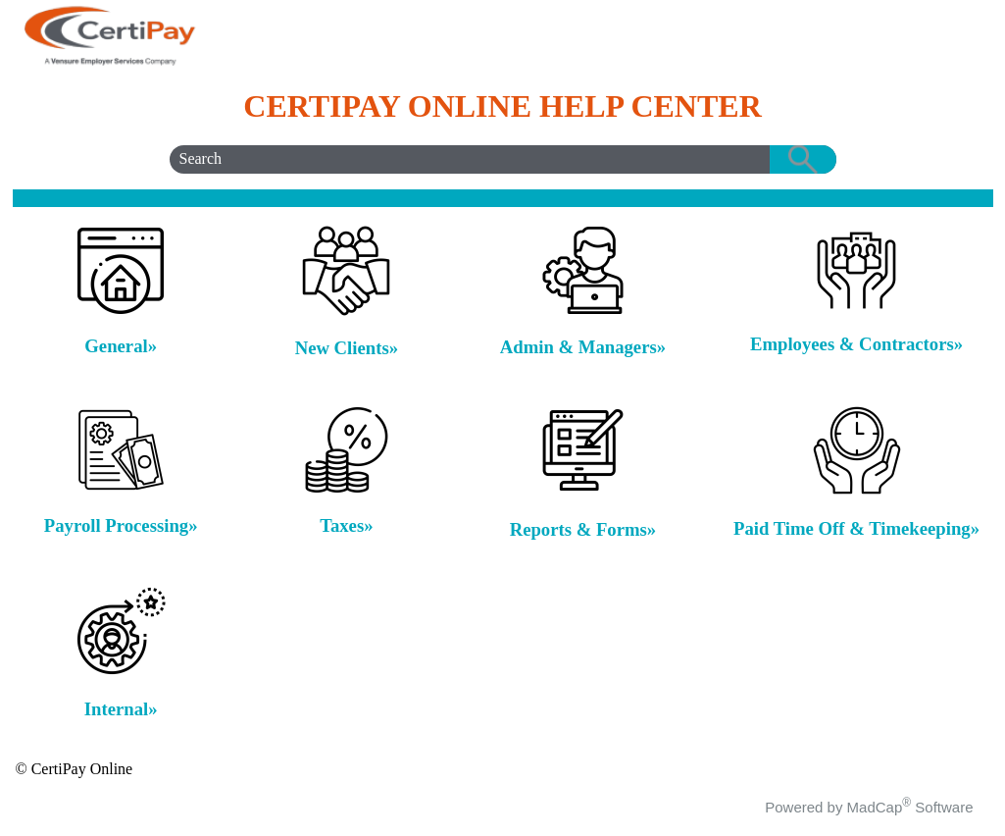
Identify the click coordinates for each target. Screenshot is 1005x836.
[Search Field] (503, 159)
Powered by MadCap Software (869, 807)
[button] (803, 159)
